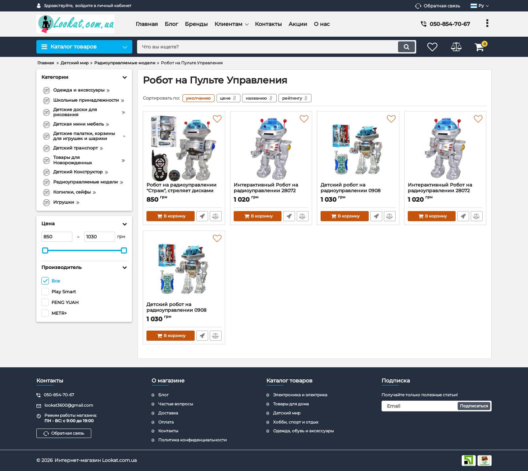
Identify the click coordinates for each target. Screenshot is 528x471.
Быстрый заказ (202, 216)
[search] (276, 47)
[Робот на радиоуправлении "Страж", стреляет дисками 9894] (184, 148)
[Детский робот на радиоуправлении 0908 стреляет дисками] (358, 148)
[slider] (45, 250)
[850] (56, 237)
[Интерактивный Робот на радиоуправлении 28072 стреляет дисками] (271, 148)
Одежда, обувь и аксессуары (303, 431)
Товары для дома (291, 403)
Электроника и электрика (300, 395)
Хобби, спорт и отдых (295, 422)
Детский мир (286, 412)
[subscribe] (437, 406)
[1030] (99, 237)
